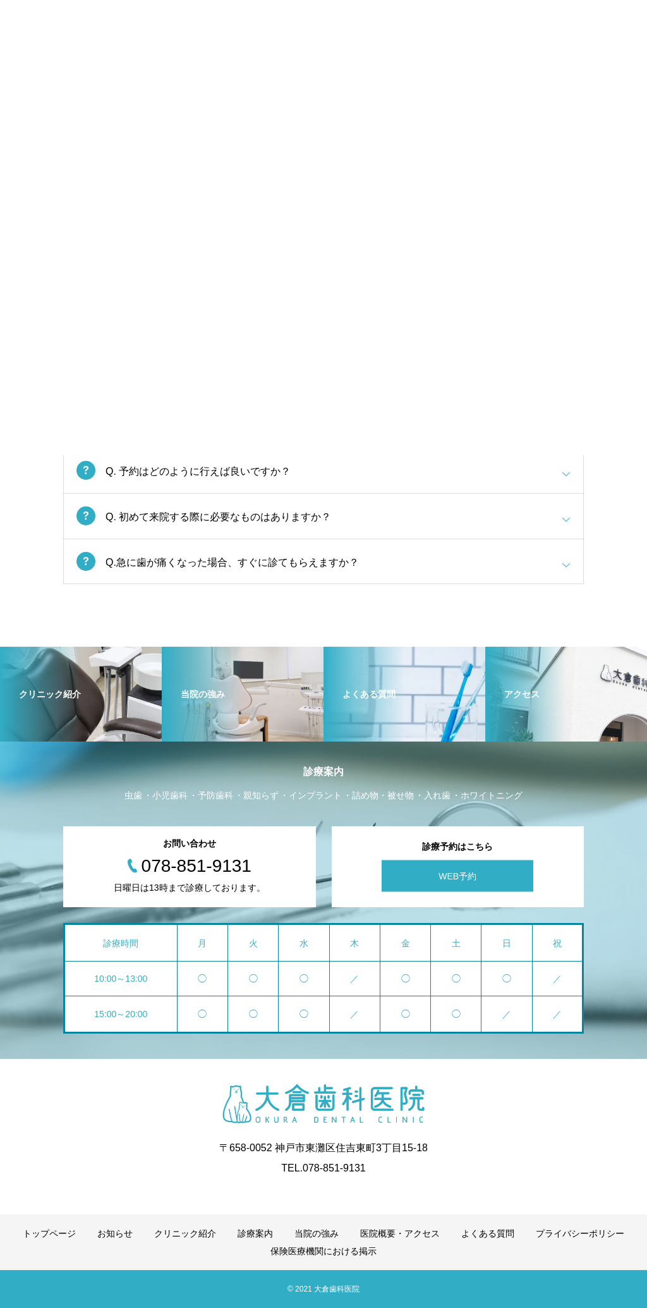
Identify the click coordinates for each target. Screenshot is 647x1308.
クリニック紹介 (185, 1233)
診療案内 (255, 1233)
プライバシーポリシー (580, 1233)
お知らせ (115, 1233)
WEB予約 (457, 876)
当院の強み (316, 1233)
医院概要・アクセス (400, 1233)
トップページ (49, 1233)
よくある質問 (487, 1233)
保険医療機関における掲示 (323, 1251)
